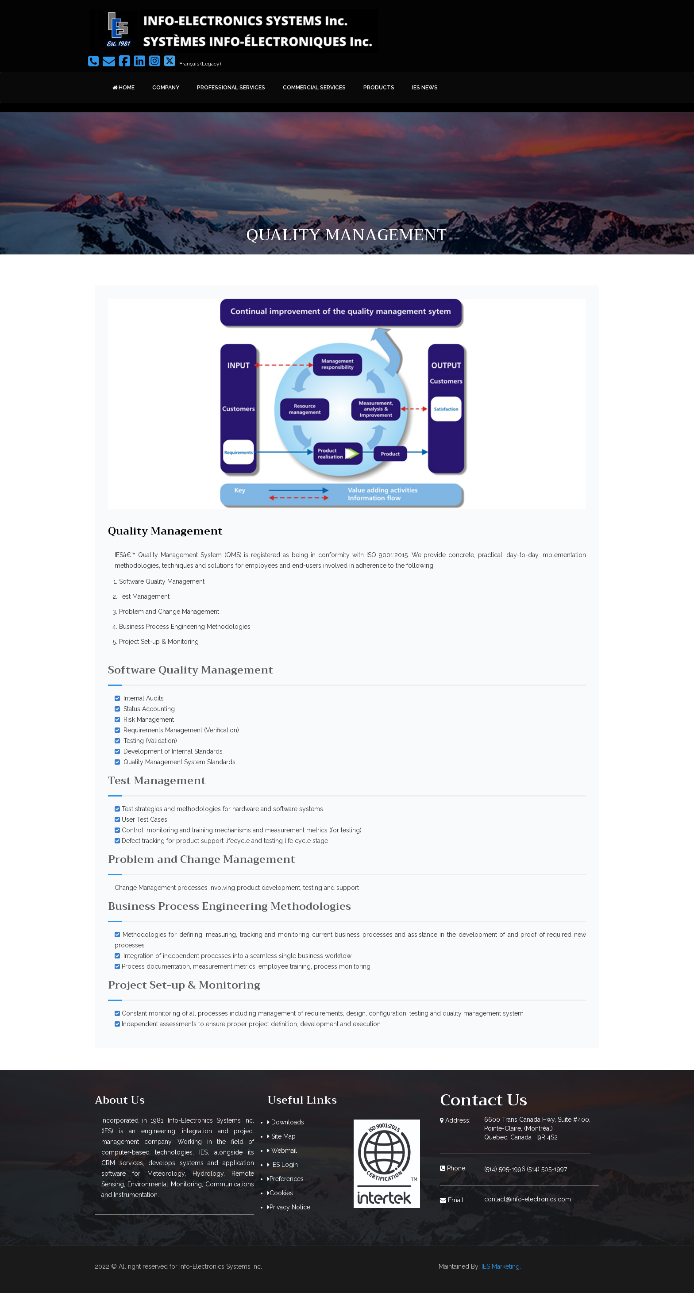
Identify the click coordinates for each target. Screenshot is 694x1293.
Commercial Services (314, 88)
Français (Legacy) (200, 64)
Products (378, 88)
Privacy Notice (288, 1207)
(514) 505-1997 (547, 1169)
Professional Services (231, 88)
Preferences (287, 1178)
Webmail (282, 1150)
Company (165, 88)
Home (123, 88)
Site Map (281, 1136)
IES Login (282, 1164)
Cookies (280, 1193)
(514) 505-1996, (505, 1169)
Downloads (285, 1122)
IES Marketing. (501, 1266)
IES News (425, 88)
